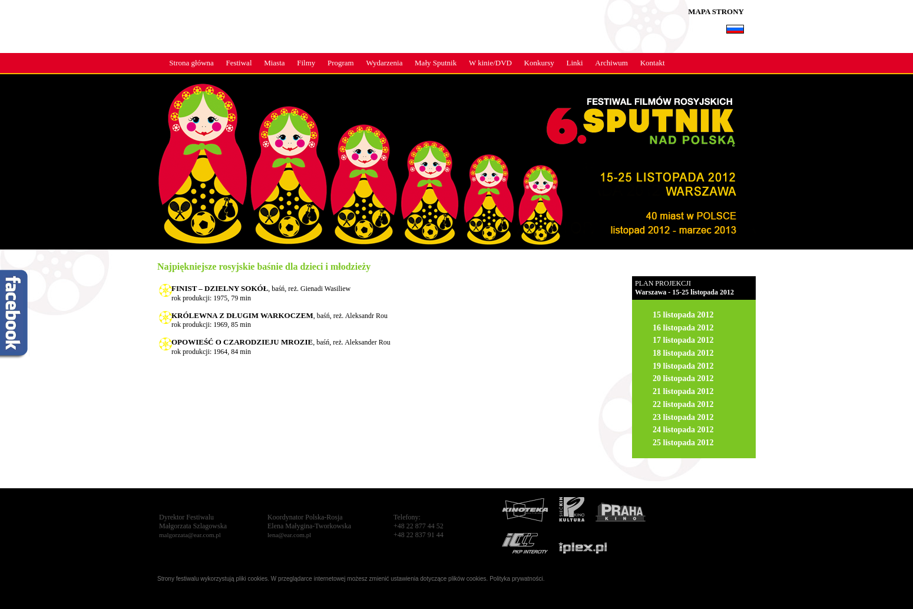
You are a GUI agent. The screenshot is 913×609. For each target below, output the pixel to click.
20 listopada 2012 (683, 378)
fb (14, 315)
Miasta (274, 62)
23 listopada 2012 (683, 417)
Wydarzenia (384, 62)
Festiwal (239, 62)
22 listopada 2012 (683, 404)
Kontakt (652, 62)
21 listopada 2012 (683, 391)
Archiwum (611, 62)
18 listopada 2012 (683, 353)
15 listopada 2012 (683, 314)
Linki (575, 62)
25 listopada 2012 (683, 442)
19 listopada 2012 (683, 366)
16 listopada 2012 (683, 327)
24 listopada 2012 (683, 429)
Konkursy (539, 62)
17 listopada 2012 (683, 340)
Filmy (306, 62)
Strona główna (191, 62)
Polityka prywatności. (516, 578)
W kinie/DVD (490, 62)
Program (341, 62)
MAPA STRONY (716, 11)
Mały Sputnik (435, 62)
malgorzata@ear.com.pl (190, 534)
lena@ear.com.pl (289, 534)
